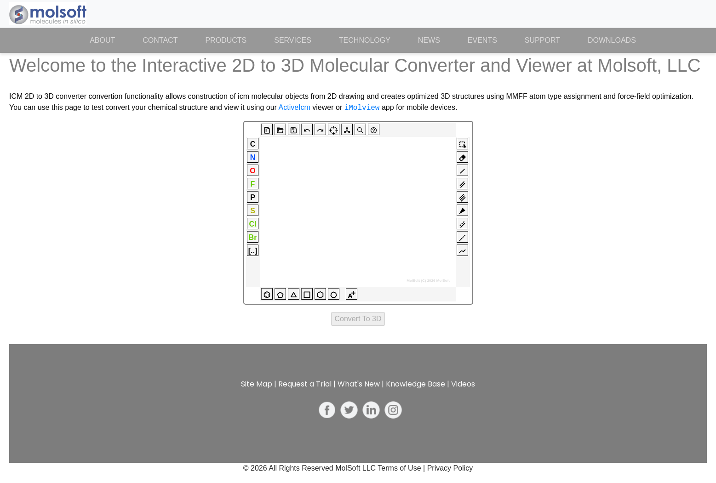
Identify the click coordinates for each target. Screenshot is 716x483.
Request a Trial (305, 384)
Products (225, 40)
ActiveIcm (294, 108)
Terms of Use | (402, 468)
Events (482, 40)
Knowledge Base (415, 384)
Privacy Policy (450, 468)
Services (292, 40)
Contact (160, 40)
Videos (463, 384)
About (109, 39)
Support (542, 40)
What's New (359, 384)
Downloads (612, 40)
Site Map (256, 384)
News (429, 40)
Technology (364, 40)
